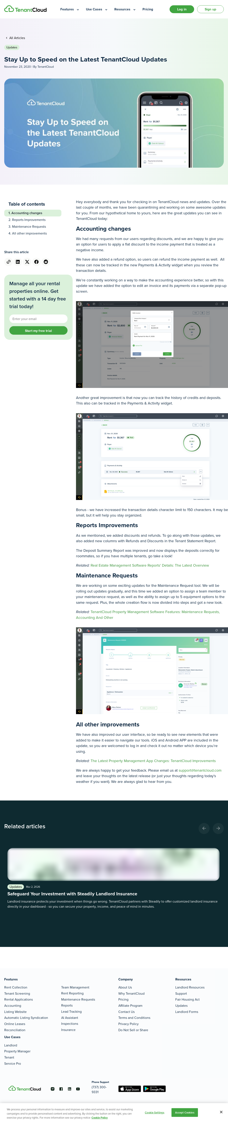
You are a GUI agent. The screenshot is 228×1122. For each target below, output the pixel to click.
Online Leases (14, 1023)
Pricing (123, 999)
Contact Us (126, 1011)
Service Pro (12, 1063)
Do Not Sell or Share (133, 1030)
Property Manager (17, 1051)
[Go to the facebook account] (61, 1089)
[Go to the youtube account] (78, 1089)
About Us (125, 987)
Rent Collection (15, 987)
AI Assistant (69, 1017)
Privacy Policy (128, 1023)
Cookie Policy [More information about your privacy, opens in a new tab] (99, 1118)
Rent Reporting (72, 993)
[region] (114, 1112)
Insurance (68, 1029)
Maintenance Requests (29, 226)
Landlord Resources (190, 987)
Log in (182, 9)
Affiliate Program (130, 1005)
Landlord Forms (186, 1011)
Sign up (210, 9)
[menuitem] (70, 9)
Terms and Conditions (134, 1017)
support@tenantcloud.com (200, 770)
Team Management (75, 987)
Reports (67, 1005)
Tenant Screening (17, 993)
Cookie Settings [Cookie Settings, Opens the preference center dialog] (154, 1112)
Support (181, 993)
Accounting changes (26, 213)
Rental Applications (18, 999)
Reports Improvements (29, 219)
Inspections (69, 1023)
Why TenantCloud (131, 993)
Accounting (12, 1005)
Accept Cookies (184, 1112)
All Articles (16, 37)
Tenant (9, 1057)
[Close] (221, 1112)
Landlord (10, 1045)
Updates (11, 47)
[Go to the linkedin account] (69, 1089)
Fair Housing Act (187, 999)
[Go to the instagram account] (52, 1089)
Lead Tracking (71, 1011)
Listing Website (15, 1011)
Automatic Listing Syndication (26, 1017)
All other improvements (30, 233)
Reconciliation (14, 1030)
